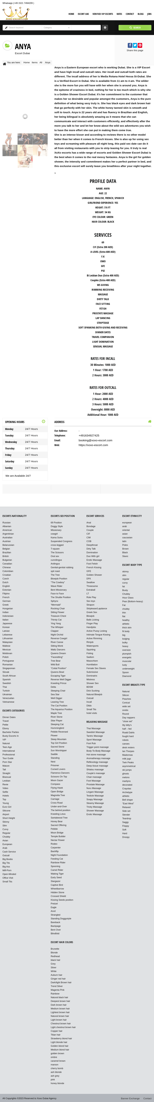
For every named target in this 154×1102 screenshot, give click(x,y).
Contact (130, 14)
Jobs (149, 14)
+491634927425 (88, 434)
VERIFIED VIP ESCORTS (103, 14)
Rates (119, 14)
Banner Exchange (131, 1097)
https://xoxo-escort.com (92, 443)
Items (37, 62)
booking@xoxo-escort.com (94, 439)
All (44, 62)
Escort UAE (83, 14)
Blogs (141, 14)
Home (71, 14)
